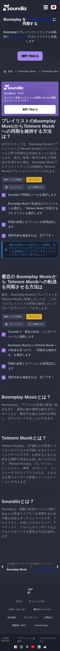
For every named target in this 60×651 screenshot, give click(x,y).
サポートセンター (18, 609)
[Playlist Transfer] (15, 7)
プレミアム (34, 179)
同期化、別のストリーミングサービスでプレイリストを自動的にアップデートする (32, 248)
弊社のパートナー (43, 609)
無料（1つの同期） (13, 179)
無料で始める (30, 56)
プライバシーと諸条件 (26, 639)
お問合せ (48, 617)
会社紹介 (11, 617)
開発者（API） (19, 625)
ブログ (18, 601)
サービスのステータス (48, 639)
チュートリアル (37, 601)
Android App (41, 625)
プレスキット (30, 617)
